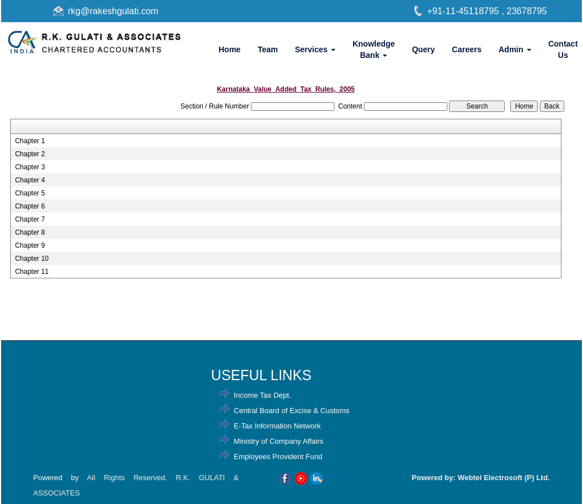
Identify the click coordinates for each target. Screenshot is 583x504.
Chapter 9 (30, 245)
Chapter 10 (31, 259)
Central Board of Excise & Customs (292, 410)
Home (230, 49)
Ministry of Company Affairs (279, 441)
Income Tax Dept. (262, 395)
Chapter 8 (30, 232)
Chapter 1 (30, 141)
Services (315, 49)
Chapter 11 (31, 272)
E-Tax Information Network (277, 426)
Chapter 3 (30, 167)
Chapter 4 (30, 180)
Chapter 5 (30, 193)
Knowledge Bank (374, 49)
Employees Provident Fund (278, 456)
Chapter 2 (30, 154)
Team (268, 49)
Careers (466, 49)
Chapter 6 (30, 206)
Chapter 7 (30, 219)
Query (423, 49)
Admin (514, 49)
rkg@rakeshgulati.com (113, 11)
